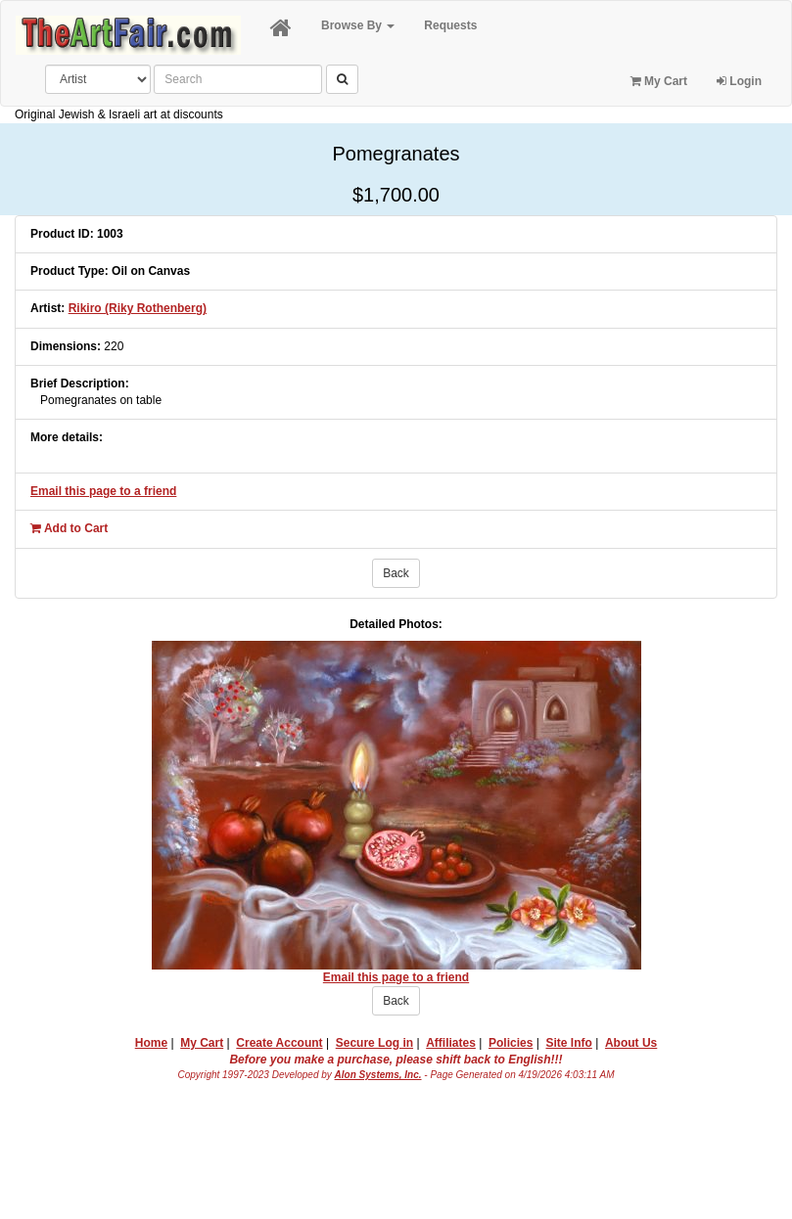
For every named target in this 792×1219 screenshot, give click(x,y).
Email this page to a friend (103, 491)
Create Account (279, 1043)
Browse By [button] (358, 25)
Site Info (568, 1043)
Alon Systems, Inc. (378, 1074)
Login (739, 81)
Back (396, 573)
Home (151, 1043)
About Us (631, 1043)
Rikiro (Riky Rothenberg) (138, 308)
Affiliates (451, 1043)
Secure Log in (374, 1043)
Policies (511, 1043)
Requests (450, 25)
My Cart (658, 81)
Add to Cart (69, 528)
